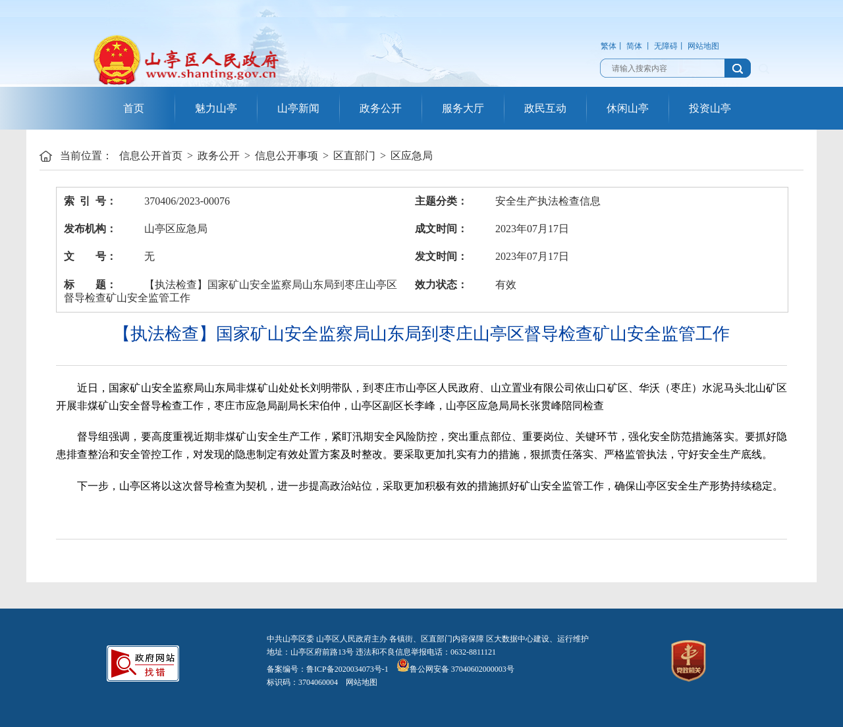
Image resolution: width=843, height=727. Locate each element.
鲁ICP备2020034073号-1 (347, 669)
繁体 (608, 46)
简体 (634, 46)
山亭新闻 (298, 108)
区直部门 (354, 155)
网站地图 (703, 46)
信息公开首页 (150, 155)
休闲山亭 (628, 108)
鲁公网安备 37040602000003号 (455, 669)
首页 (133, 108)
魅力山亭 (216, 108)
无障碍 (666, 46)
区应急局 (412, 155)
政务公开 (381, 108)
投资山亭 (710, 108)
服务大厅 (463, 108)
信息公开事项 (286, 155)
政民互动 (545, 108)
